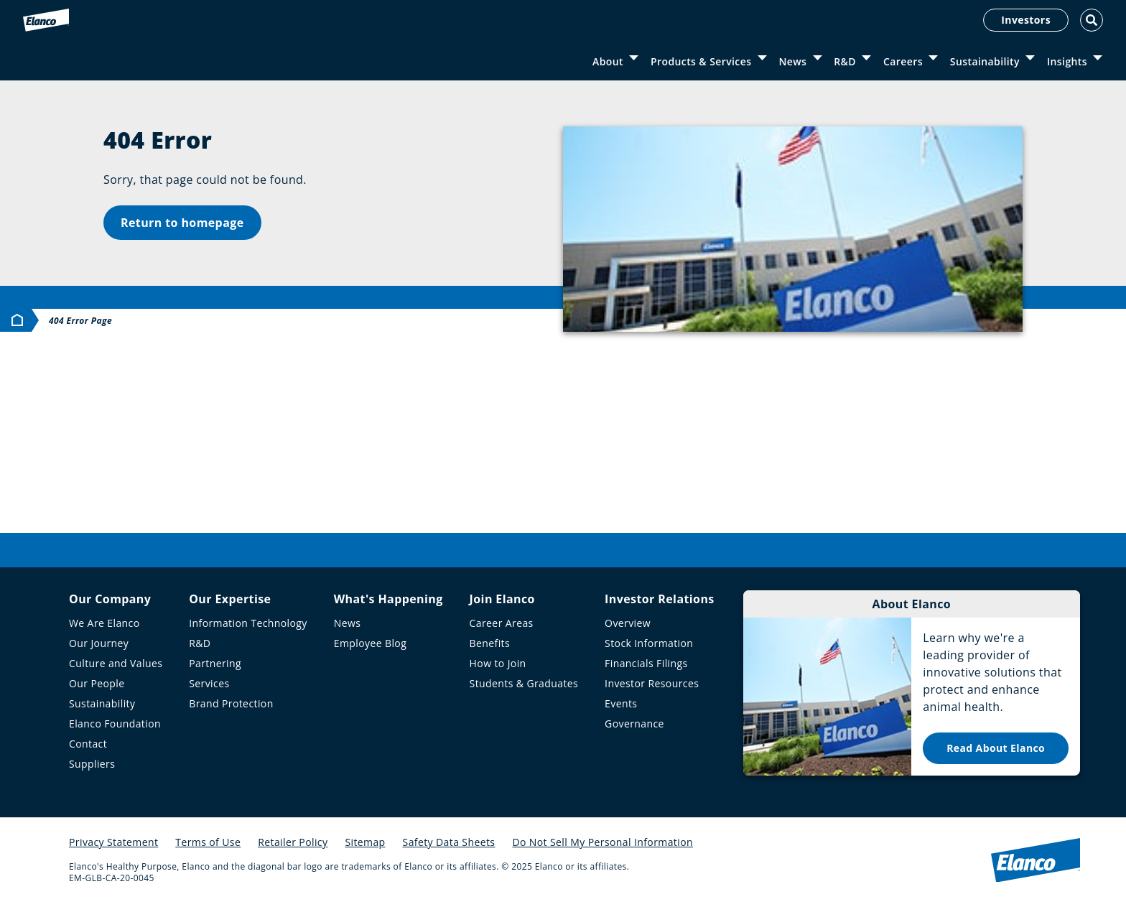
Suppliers (92, 764)
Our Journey (99, 643)
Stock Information (649, 643)
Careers (903, 61)
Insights (1067, 61)
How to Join (498, 663)
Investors (1026, 20)
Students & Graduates (524, 683)
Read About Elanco (995, 748)
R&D (845, 61)
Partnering (215, 663)
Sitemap (365, 842)
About (607, 61)
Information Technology (248, 623)
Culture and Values (115, 663)
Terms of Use (208, 842)
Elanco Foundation (115, 723)
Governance (634, 723)
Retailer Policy (292, 842)
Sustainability (985, 61)
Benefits (490, 643)
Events (621, 703)
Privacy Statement (113, 842)
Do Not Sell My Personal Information (602, 842)
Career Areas (502, 623)
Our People (97, 683)
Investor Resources (652, 683)
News (792, 61)
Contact (88, 743)
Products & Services (701, 61)
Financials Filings (646, 663)
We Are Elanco (104, 623)
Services (209, 683)
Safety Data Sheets (449, 842)
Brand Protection (231, 703)
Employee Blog (370, 643)
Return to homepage (182, 223)
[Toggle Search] (1091, 20)
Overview (628, 623)
